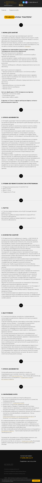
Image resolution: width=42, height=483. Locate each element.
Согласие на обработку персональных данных (15, 471)
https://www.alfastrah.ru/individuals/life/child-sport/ (18, 416)
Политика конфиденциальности (11, 469)
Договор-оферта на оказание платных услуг (14, 473)
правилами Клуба (18, 403)
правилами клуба (26, 377)
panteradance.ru (17, 375)
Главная (3, 10)
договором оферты (7, 379)
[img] (37, 5)
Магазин (27, 46)
